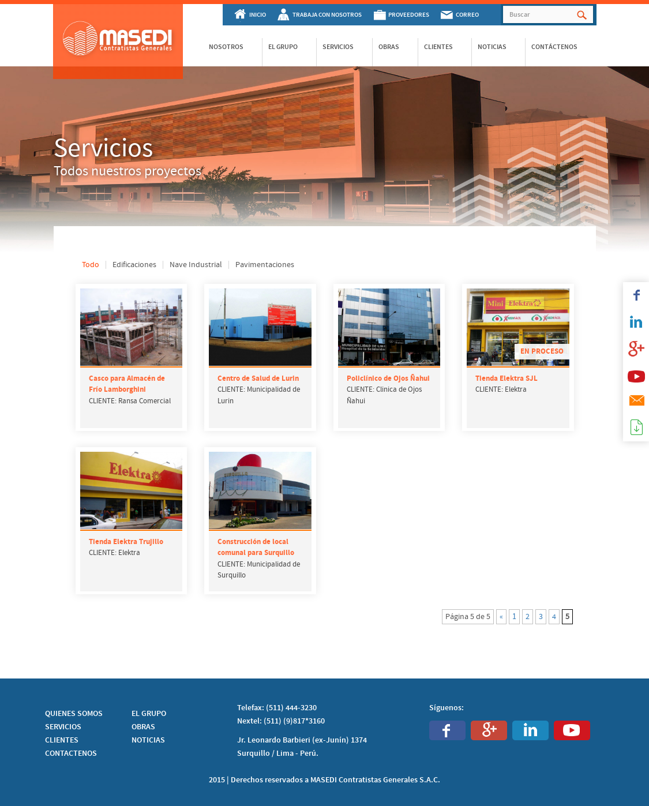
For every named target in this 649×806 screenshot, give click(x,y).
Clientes (438, 46)
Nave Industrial (196, 265)
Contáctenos (554, 46)
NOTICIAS (148, 740)
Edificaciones (134, 265)
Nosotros (226, 46)
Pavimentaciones (264, 265)
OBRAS (143, 727)
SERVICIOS (63, 727)
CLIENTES (61, 740)
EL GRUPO (149, 713)
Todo (90, 265)
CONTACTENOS (71, 753)
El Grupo (283, 46)
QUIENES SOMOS (74, 713)
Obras (388, 46)
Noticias (492, 46)
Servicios (338, 46)
